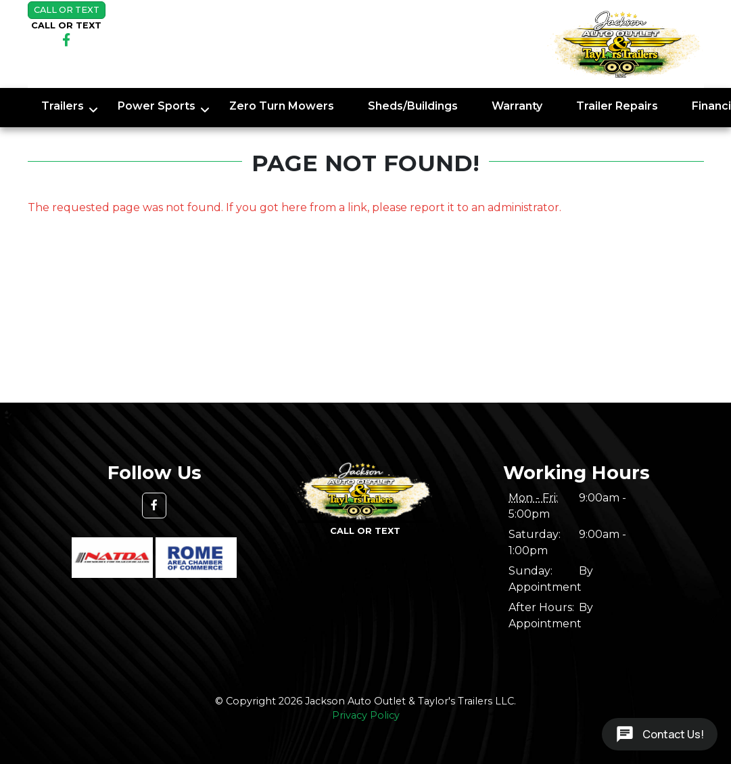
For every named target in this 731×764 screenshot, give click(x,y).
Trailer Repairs (617, 105)
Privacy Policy (366, 715)
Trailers (62, 105)
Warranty (517, 105)
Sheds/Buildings (413, 105)
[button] (154, 505)
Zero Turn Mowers (281, 105)
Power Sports (156, 105)
